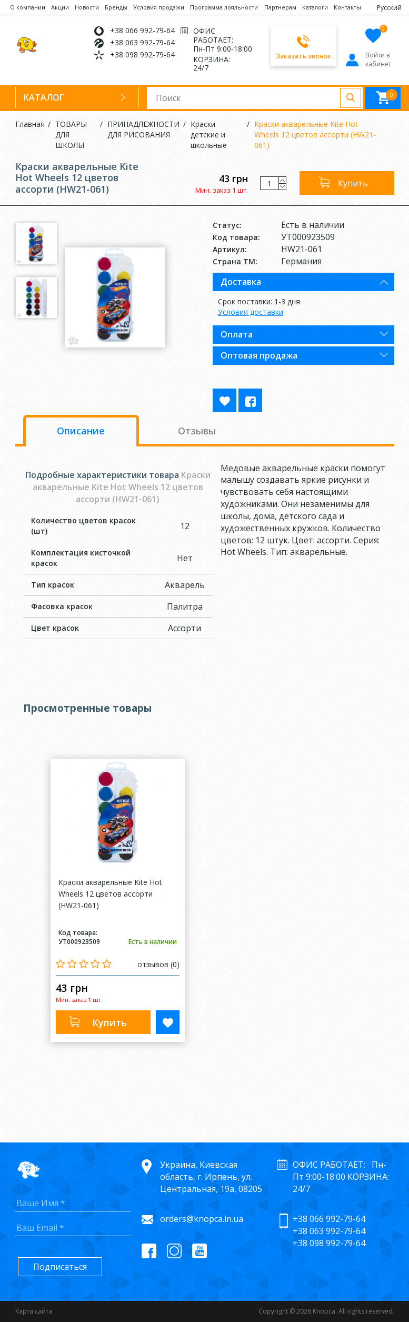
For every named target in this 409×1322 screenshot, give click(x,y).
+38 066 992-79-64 (142, 30)
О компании (27, 7)
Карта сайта (33, 1311)
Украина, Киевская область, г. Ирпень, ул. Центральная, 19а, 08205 (211, 1177)
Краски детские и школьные (209, 134)
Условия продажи (158, 7)
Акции (60, 7)
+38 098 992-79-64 (142, 54)
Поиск (350, 98)
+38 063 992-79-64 (142, 42)
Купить (353, 183)
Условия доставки (250, 312)
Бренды (116, 7)
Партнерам (280, 7)
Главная (30, 124)
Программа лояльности (224, 7)
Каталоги (315, 7)
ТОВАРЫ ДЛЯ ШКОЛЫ (71, 134)
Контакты (347, 7)
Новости (87, 7)
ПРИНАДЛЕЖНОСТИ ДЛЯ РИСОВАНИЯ (143, 129)
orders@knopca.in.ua (201, 1219)
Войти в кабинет (367, 59)
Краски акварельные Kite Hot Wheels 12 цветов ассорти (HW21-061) (315, 134)
